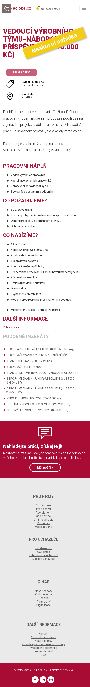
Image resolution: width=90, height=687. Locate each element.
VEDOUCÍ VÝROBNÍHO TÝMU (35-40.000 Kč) (34, 398)
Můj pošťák (45, 467)
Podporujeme (43, 594)
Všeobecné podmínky (43, 647)
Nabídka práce (43, 548)
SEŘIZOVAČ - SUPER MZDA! (24, 366)
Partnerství (43, 601)
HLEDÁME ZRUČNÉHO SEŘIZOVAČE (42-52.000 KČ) (38, 404)
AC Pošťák (43, 551)
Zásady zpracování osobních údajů (43, 644)
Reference (43, 523)
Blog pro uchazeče (43, 558)
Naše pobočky (43, 640)
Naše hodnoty (43, 590)
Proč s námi (43, 509)
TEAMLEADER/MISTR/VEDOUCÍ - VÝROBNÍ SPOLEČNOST (42, 372)
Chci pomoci (43, 516)
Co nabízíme (43, 505)
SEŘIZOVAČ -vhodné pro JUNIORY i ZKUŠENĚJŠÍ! (37, 355)
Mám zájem (21, 72)
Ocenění (44, 598)
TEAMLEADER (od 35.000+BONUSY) (29, 361)
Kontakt (43, 633)
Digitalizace (43, 605)
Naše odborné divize (43, 637)
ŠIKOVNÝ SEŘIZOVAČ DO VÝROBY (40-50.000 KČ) (37, 410)
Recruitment (43, 512)
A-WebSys (68, 670)
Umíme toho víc (43, 519)
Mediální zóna (43, 526)
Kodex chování (44, 651)
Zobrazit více (11, 327)
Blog (43, 654)
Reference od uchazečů (43, 555)
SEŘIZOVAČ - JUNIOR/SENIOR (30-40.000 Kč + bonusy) (40, 349)
